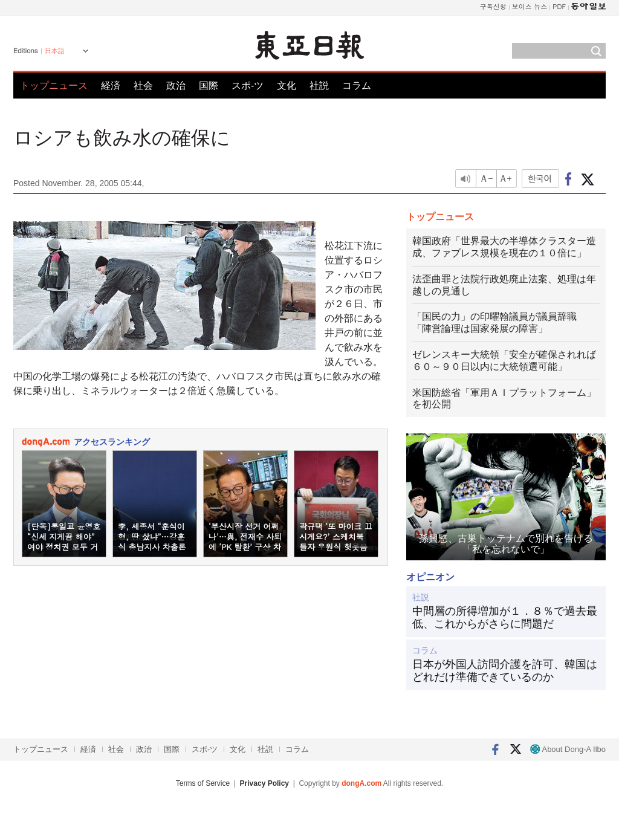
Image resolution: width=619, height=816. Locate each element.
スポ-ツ (248, 85)
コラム (356, 85)
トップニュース (54, 85)
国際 (208, 85)
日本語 (55, 50)
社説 (319, 85)
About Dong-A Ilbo (568, 749)
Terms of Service (203, 783)
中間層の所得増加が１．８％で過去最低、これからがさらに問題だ (504, 617)
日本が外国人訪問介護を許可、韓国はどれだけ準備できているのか (504, 671)
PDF (559, 6)
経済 (110, 85)
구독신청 (493, 6)
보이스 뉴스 (530, 6)
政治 (176, 85)
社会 (143, 85)
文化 (286, 85)
